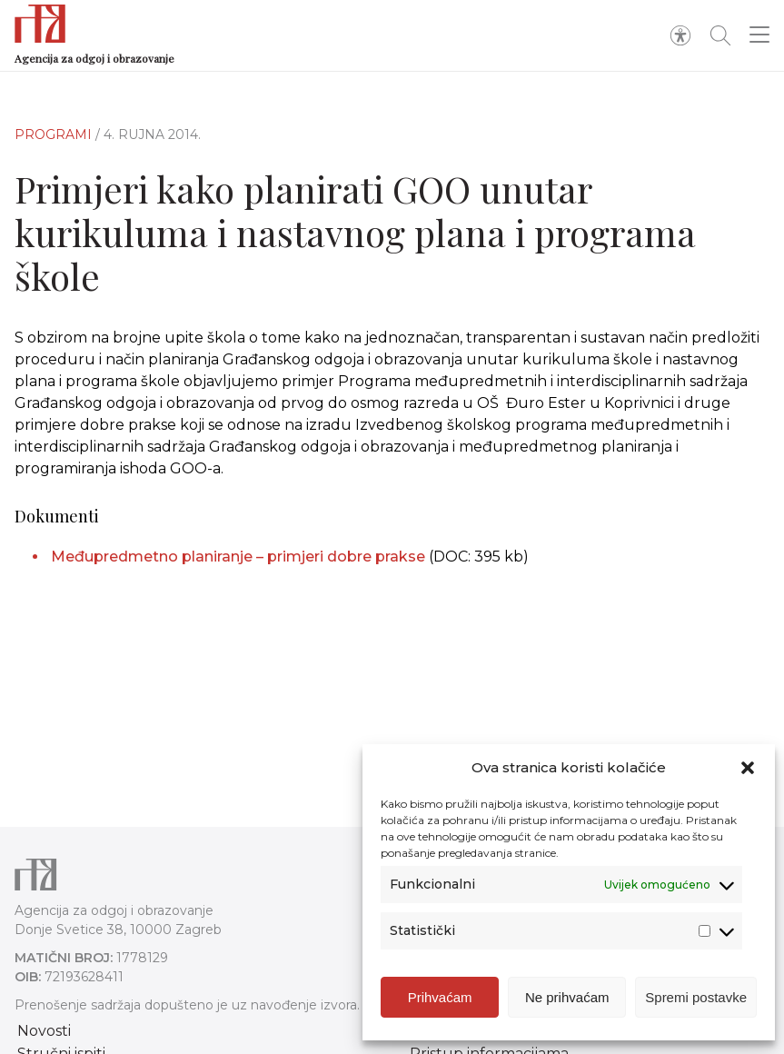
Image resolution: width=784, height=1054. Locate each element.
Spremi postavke (696, 997)
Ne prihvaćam (567, 997)
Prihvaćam (440, 997)
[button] (748, 768)
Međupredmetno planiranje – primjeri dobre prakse (240, 556)
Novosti (44, 1030)
